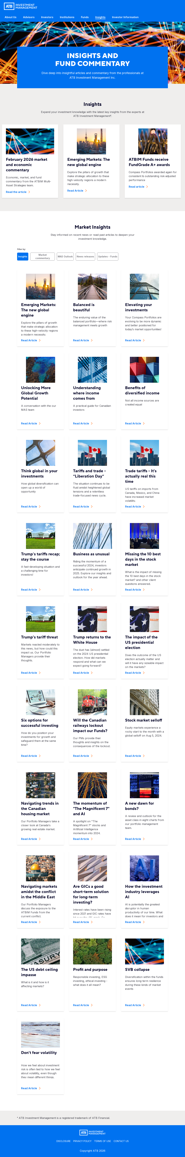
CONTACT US (121, 1141)
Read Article (77, 191)
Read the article (18, 192)
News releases (85, 256)
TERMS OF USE (102, 1141)
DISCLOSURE (63, 1141)
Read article (138, 187)
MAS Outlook (65, 256)
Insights (22, 256)
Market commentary (42, 256)
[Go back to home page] (20, 6)
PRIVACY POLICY (82, 1141)
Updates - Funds (107, 256)
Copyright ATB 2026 (92, 1150)
